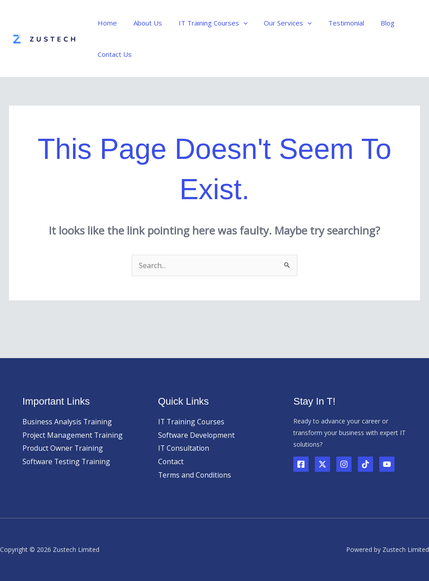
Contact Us (113, 54)
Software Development (197, 435)
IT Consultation (184, 448)
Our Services (277, 22)
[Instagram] (344, 464)
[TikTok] (365, 464)
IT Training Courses (205, 22)
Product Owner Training (63, 448)
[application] (236, 22)
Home (106, 22)
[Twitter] (322, 464)
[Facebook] (301, 464)
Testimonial (333, 22)
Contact (171, 461)
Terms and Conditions (195, 475)
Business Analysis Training (67, 422)
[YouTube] (387, 464)
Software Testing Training (67, 461)
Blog (371, 22)
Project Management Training (73, 435)
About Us (143, 22)
